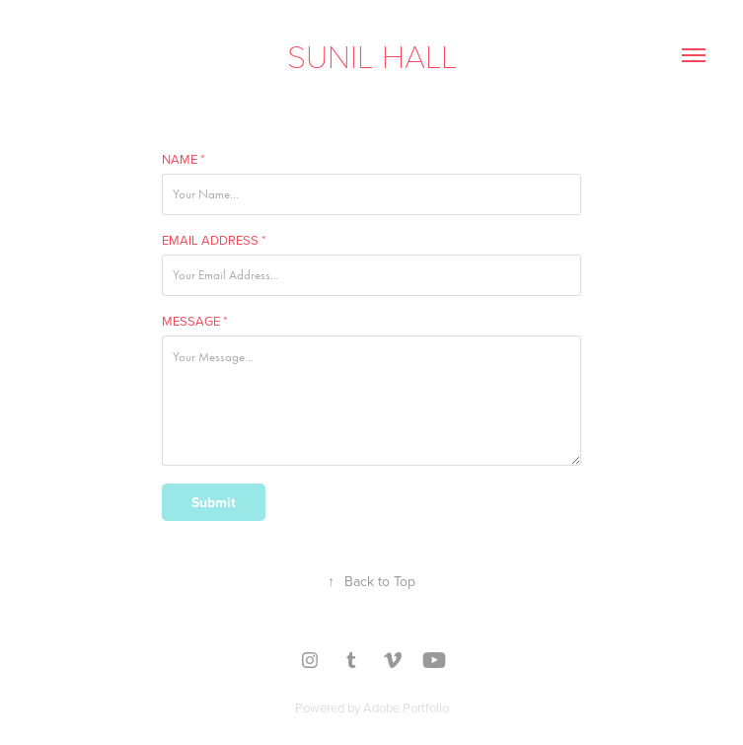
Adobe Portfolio (406, 707)
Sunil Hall (372, 55)
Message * (194, 321)
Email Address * (213, 240)
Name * (183, 159)
